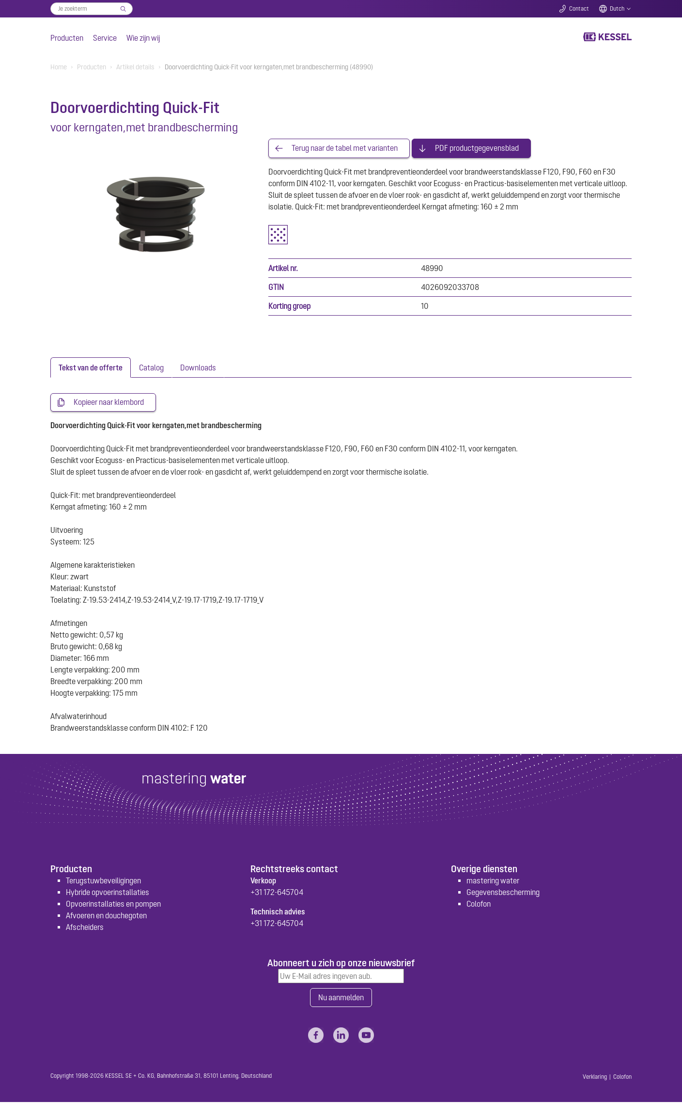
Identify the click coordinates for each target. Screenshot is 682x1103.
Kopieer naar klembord (109, 402)
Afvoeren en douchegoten (106, 915)
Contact (579, 8)
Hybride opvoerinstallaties (107, 892)
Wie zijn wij (143, 37)
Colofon (478, 904)
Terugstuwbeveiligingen (103, 881)
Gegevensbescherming (503, 892)
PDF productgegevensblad (477, 148)
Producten (66, 37)
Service (105, 37)
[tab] (90, 367)
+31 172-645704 (276, 892)
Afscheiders (85, 927)
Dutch (617, 8)
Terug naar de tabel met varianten (345, 148)
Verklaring (595, 1077)
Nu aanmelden (341, 998)
